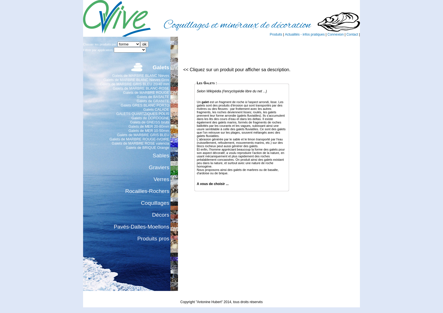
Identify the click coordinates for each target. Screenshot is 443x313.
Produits (276, 34)
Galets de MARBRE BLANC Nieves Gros (136, 80)
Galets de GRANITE (153, 101)
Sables (161, 155)
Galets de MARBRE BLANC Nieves (140, 75)
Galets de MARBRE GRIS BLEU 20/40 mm (134, 84)
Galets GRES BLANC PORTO (145, 105)
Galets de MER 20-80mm (149, 126)
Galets (161, 67)
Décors (160, 215)
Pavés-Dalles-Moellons (141, 227)
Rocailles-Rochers (147, 191)
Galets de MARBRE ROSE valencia (140, 143)
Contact (352, 34)
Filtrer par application (97, 50)
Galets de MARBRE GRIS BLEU (143, 135)
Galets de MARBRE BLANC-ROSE (141, 88)
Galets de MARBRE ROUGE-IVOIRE (139, 139)
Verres (161, 179)
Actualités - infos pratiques (305, 34)
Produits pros (153, 239)
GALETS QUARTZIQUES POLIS (143, 114)
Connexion (335, 34)
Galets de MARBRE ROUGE (146, 92)
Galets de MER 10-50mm (149, 131)
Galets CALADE (156, 109)
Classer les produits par (99, 44)
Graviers (159, 167)
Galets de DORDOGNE (150, 118)
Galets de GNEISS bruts (149, 122)
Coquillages (155, 203)
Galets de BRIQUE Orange (147, 147)
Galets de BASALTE (153, 97)
